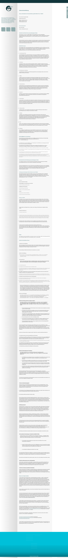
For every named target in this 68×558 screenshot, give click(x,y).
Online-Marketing (28, 2)
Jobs (26, 548)
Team (27, 544)
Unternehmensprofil (34, 544)
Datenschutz (46, 554)
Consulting (40, 2)
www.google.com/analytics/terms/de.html (24, 523)
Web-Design (35, 2)
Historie (27, 546)
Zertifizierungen (27, 542)
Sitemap (41, 542)
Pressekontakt (34, 542)
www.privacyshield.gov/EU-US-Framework (34, 515)
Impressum (41, 548)
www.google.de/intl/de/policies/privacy (24, 525)
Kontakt (41, 544)
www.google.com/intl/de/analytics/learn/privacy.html (26, 524)
